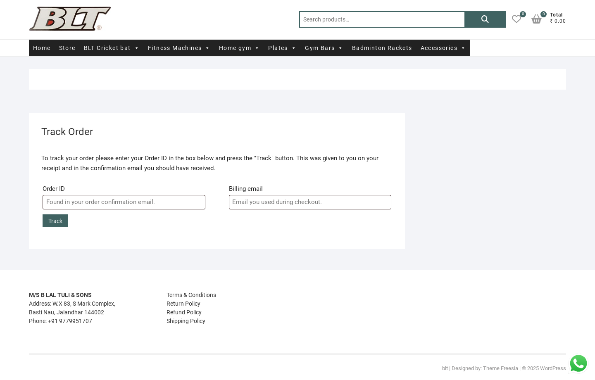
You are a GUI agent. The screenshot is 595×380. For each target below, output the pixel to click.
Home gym (239, 48)
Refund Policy (184, 312)
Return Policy (183, 303)
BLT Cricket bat (112, 48)
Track (55, 221)
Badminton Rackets (382, 48)
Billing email (246, 188)
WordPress (553, 368)
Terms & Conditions (191, 295)
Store (67, 48)
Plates (282, 48)
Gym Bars (324, 48)
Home (42, 48)
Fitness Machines (179, 48)
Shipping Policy (186, 321)
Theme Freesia (500, 368)
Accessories (443, 48)
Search (485, 19)
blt (445, 368)
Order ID (54, 188)
